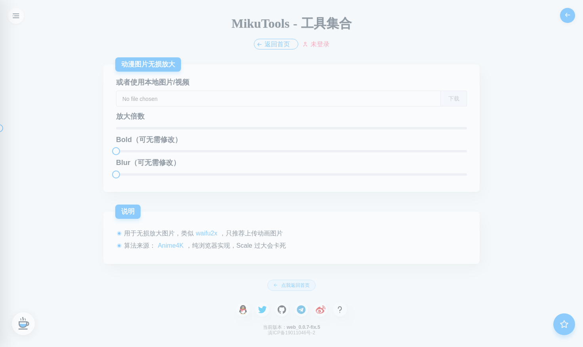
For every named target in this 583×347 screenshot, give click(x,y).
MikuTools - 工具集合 (291, 23)
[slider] (291, 128)
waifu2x (207, 233)
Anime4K (171, 245)
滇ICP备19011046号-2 (291, 333)
